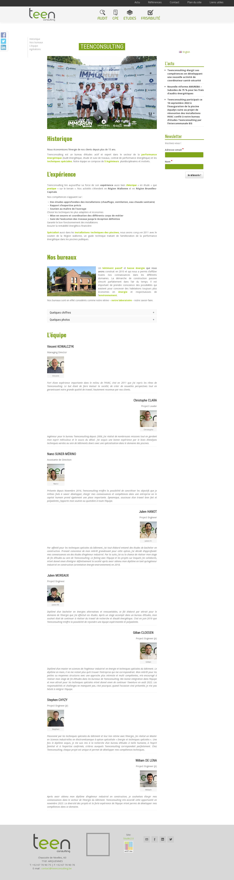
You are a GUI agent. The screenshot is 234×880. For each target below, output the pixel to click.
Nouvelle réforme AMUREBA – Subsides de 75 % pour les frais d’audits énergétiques (185, 90)
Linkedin (162, 839)
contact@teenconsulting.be (56, 868)
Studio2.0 (128, 838)
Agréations (35, 49)
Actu (137, 2)
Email (146, 839)
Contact (174, 2)
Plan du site (194, 2)
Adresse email (174, 149)
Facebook (154, 839)
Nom (168, 161)
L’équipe (33, 45)
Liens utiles (216, 2)
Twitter (170, 839)
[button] (194, 175)
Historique (34, 39)
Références (155, 2)
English (184, 51)
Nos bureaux (36, 42)
